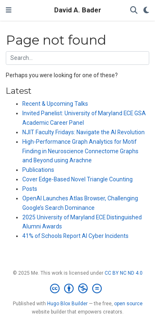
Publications (38, 169)
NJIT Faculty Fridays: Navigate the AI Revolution (83, 132)
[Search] (134, 10)
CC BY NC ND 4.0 (124, 273)
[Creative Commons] (77, 288)
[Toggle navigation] (9, 10)
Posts (29, 188)
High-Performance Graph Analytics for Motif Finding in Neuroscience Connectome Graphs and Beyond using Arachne (80, 151)
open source (128, 303)
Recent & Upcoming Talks (55, 103)
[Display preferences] (146, 10)
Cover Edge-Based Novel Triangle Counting (77, 179)
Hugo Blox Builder (67, 303)
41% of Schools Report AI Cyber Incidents (75, 236)
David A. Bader (77, 10)
